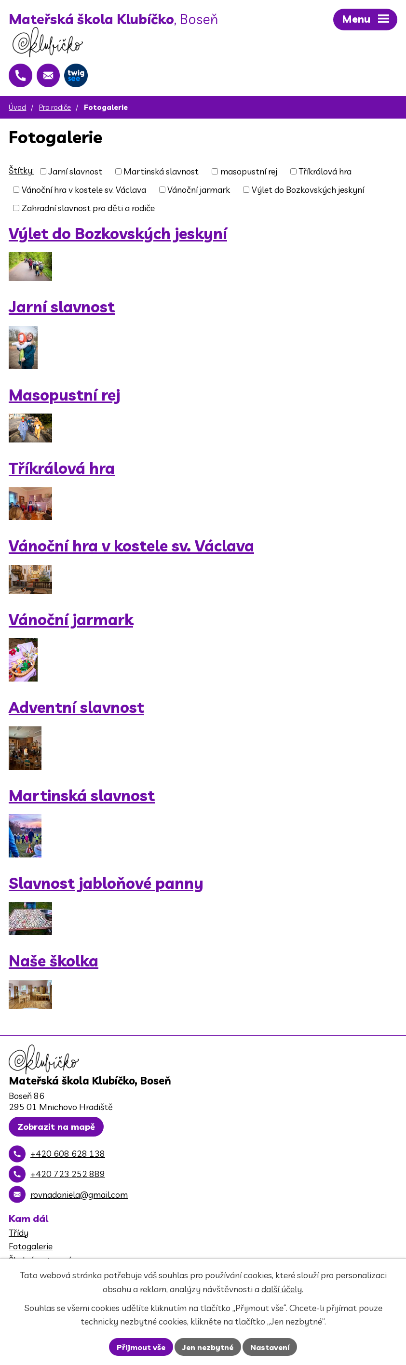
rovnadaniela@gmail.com (79, 1197)
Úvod (17, 109)
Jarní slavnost (75, 173)
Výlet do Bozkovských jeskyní (308, 191)
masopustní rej (248, 173)
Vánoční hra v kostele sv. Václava (84, 191)
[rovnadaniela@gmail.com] (49, 77)
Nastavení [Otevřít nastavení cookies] (269, 1347)
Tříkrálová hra (325, 173)
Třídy (18, 1235)
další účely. (282, 1289)
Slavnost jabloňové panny (106, 885)
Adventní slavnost (76, 709)
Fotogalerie (31, 1249)
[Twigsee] (78, 77)
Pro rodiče (55, 109)
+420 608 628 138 (67, 1156)
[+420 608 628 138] (21, 77)
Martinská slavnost (161, 173)
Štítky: (21, 172)
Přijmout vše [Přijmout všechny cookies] (141, 1347)
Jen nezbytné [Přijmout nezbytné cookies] (207, 1347)
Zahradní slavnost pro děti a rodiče (88, 209)
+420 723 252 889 (67, 1176)
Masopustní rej (64, 396)
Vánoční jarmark (198, 191)
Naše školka (53, 962)
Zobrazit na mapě (56, 1129)
